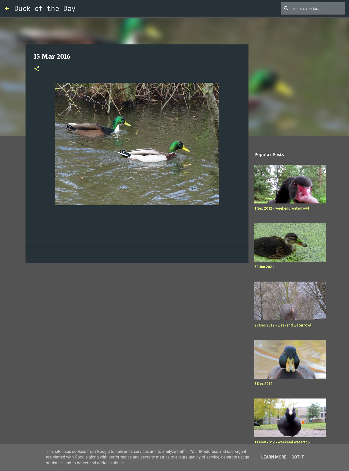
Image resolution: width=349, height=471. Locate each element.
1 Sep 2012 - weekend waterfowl (281, 208)
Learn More (273, 457)
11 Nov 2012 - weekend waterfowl (282, 442)
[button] (37, 69)
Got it (297, 457)
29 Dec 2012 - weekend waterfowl (282, 325)
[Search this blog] (318, 8)
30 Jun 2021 (264, 267)
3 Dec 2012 (263, 384)
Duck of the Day (45, 8)
